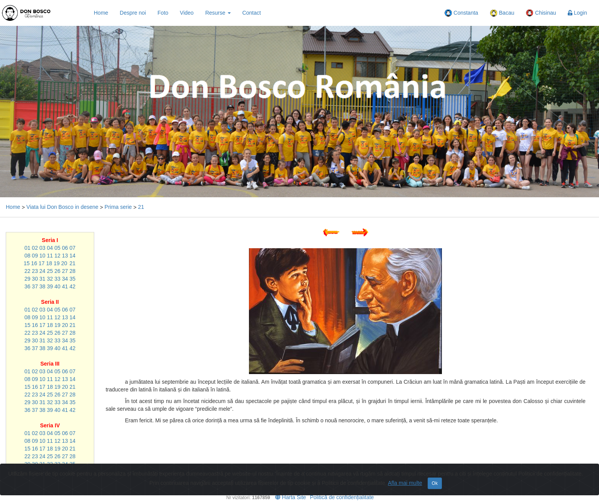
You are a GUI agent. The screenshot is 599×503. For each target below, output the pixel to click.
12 (57, 255)
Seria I (50, 240)
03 (42, 248)
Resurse (218, 13)
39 (50, 286)
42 (72, 286)
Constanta (461, 13)
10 (42, 255)
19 (57, 263)
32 (50, 279)
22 (27, 271)
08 (27, 255)
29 (27, 279)
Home (101, 13)
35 (72, 279)
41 (65, 286)
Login (577, 13)
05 (57, 248)
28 (72, 271)
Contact (251, 13)
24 (42, 271)
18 (49, 263)
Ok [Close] (435, 483)
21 (141, 207)
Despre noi (133, 13)
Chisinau (541, 13)
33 (57, 279)
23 (35, 271)
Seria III (49, 364)
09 (35, 255)
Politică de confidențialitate (342, 497)
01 (27, 248)
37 (35, 286)
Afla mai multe (405, 483)
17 (42, 263)
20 (64, 263)
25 (50, 271)
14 (72, 255)
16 (34, 263)
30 (35, 279)
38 (42, 286)
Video (187, 13)
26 (57, 271)
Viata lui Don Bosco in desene (62, 207)
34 (65, 279)
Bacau (502, 13)
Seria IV (50, 425)
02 (35, 248)
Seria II (50, 302)
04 (50, 248)
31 (42, 279)
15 (27, 263)
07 (72, 248)
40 (57, 286)
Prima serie (118, 207)
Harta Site (290, 497)
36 (27, 286)
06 (65, 248)
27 (65, 271)
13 (65, 255)
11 (50, 255)
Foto (162, 13)
